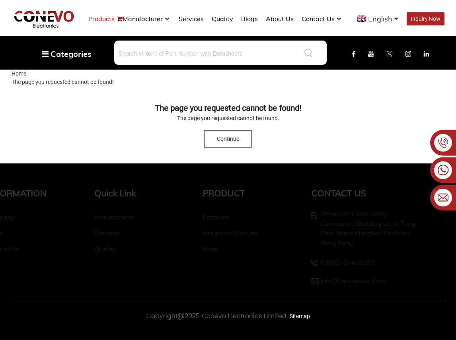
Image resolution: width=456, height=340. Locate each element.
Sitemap (300, 316)
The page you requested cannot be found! (63, 82)
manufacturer (147, 19)
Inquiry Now (425, 19)
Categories (67, 54)
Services (191, 19)
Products (101, 19)
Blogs (249, 19)
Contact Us (322, 19)
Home (19, 73)
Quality (222, 19)
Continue (228, 139)
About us (280, 19)
